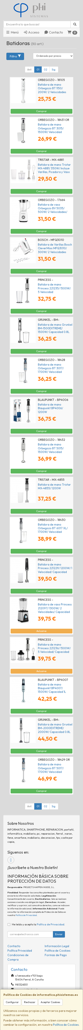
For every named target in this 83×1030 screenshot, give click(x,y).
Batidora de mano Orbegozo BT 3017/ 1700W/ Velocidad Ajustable (51, 370)
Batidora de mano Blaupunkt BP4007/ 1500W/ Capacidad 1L (52, 688)
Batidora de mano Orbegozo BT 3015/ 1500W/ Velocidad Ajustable (51, 130)
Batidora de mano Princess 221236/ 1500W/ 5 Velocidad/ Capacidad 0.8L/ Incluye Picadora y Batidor (54, 652)
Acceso (31, 32)
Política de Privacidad (26, 915)
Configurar (12, 1002)
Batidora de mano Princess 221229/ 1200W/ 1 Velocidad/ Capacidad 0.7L (55, 570)
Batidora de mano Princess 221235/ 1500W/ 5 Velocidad (54, 288)
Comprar (41, 111)
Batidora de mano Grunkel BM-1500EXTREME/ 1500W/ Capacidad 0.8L (55, 328)
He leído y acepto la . (38, 924)
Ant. (29, 69)
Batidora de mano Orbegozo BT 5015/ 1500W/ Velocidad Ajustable (51, 450)
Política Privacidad (19, 950)
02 (45, 69)
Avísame (41, 631)
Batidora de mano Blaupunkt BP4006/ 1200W (50, 408)
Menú (12, 32)
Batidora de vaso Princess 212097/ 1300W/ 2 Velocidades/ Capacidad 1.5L (55, 610)
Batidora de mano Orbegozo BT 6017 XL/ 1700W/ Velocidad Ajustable (53, 530)
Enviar (59, 934)
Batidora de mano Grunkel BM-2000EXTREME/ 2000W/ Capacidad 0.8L (55, 728)
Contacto (53, 32)
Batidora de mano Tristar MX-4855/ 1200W (54, 486)
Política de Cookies (66, 1025)
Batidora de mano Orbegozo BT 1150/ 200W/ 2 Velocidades (52, 88)
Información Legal (57, 946)
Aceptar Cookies (50, 1002)
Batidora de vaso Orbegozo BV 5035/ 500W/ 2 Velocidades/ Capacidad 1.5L (52, 210)
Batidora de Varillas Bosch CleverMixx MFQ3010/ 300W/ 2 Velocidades (55, 248)
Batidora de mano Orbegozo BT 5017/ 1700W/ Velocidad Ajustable (51, 770)
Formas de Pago (56, 955)
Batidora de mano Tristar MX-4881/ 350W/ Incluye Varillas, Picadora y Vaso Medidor (54, 170)
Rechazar (29, 1002)
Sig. (54, 69)
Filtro (15, 56)
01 (38, 69)
